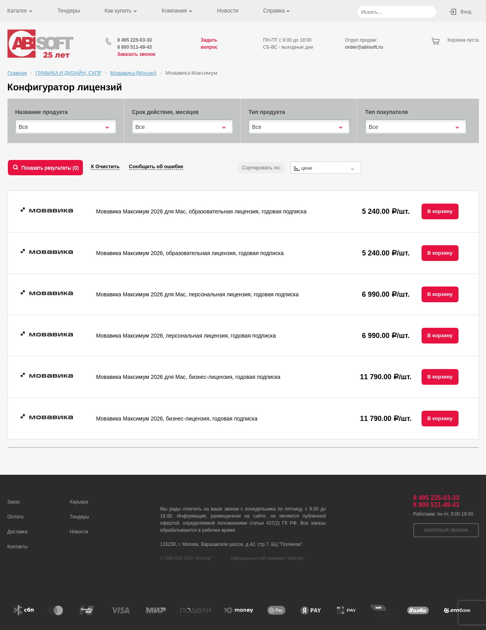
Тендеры (68, 10)
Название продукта (41, 112)
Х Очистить (105, 166)
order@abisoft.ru (364, 47)
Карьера (79, 502)
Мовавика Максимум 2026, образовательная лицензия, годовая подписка (190, 253)
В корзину (440, 211)
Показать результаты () (50, 168)
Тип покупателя (386, 112)
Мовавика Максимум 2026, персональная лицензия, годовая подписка (186, 335)
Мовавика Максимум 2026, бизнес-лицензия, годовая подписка (177, 418)
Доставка (17, 531)
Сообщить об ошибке (156, 166)
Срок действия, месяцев (165, 112)
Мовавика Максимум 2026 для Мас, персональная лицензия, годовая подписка (197, 294)
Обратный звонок (446, 530)
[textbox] (326, 168)
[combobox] (66, 127)
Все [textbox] (23, 127)
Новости (227, 10)
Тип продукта (267, 112)
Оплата (15, 517)
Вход (465, 12)
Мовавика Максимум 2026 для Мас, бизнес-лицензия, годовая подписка (188, 377)
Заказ (13, 502)
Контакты (17, 546)
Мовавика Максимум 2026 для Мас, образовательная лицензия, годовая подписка (201, 211)
